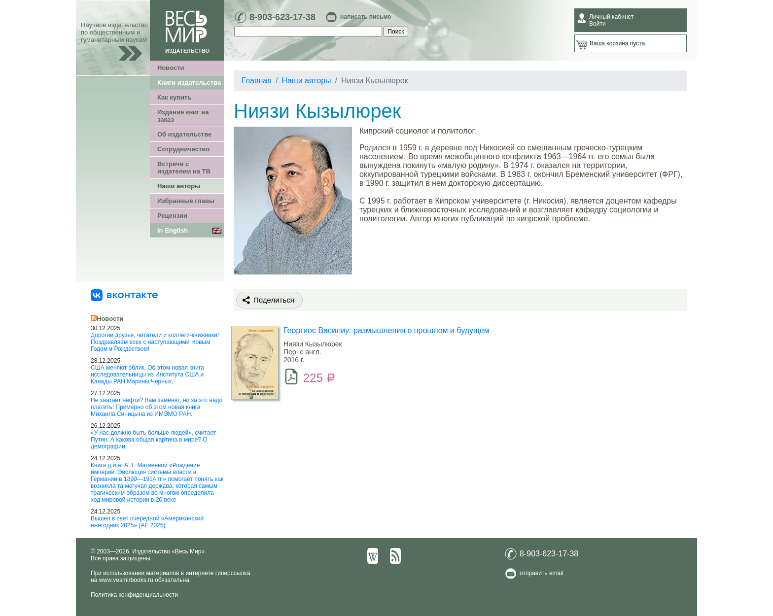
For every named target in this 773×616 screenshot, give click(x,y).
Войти (597, 23)
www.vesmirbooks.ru (126, 580)
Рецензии (172, 215)
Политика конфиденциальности (134, 594)
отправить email (541, 573)
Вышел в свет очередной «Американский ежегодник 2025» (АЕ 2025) (147, 522)
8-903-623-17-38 (282, 17)
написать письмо (365, 16)
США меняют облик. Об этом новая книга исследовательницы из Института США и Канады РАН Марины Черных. (147, 374)
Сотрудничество (183, 149)
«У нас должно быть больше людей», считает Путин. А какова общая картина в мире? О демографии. (153, 439)
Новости (170, 67)
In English (172, 230)
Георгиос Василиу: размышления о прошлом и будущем (386, 330)
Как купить (174, 97)
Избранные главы (185, 201)
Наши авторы (178, 186)
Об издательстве (184, 134)
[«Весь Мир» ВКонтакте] (124, 294)
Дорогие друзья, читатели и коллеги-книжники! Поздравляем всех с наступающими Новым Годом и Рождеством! (155, 342)
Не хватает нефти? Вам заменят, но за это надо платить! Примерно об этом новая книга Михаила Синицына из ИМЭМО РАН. (156, 407)
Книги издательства (189, 82)
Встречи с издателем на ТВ (184, 167)
